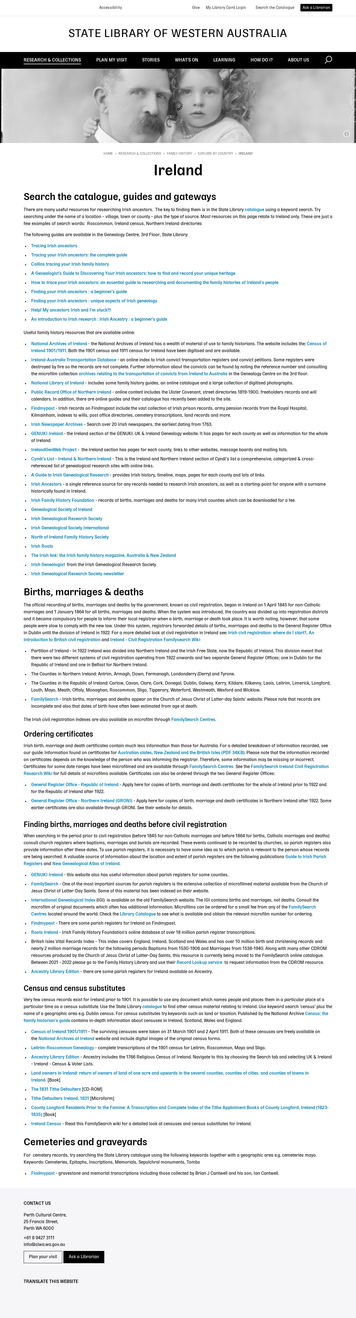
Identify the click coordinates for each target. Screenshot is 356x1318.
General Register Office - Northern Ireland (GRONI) (81, 801)
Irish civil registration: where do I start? (267, 633)
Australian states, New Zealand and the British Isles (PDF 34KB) (180, 753)
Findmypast (43, 409)
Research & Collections (139, 153)
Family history (179, 153)
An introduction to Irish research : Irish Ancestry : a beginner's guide (99, 320)
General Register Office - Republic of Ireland (74, 785)
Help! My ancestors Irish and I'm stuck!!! (71, 310)
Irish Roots (42, 547)
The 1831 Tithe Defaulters (56, 1090)
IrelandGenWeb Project (53, 450)
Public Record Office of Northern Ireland (71, 392)
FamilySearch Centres (193, 720)
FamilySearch (44, 700)
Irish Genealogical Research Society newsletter (77, 574)
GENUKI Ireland (47, 434)
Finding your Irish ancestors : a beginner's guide (79, 292)
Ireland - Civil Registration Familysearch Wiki (155, 640)
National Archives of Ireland (59, 344)
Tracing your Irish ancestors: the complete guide (79, 255)
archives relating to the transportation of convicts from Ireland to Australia (153, 374)
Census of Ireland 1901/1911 (59, 1032)
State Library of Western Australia (177, 34)
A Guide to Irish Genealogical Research (70, 475)
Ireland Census (46, 1124)
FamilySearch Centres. (211, 767)
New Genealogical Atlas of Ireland (86, 864)
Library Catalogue (138, 914)
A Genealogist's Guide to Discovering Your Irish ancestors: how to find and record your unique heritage (133, 274)
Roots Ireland (44, 933)
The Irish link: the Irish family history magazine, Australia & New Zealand (103, 556)
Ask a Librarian (84, 1257)
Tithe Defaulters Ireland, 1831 (60, 1099)
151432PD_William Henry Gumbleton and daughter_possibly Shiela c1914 (346, 134)
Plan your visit (43, 1257)
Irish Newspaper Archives (57, 425)
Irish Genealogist (48, 565)
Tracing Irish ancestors (54, 246)
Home (108, 153)
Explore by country (215, 153)
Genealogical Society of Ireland (61, 510)
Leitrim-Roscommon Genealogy (62, 1048)
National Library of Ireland (57, 383)
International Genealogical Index (63, 900)
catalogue (254, 210)
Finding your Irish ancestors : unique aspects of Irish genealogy (94, 301)
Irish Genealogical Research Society (66, 519)
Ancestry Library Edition (55, 972)
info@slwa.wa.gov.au (44, 1245)
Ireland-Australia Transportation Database (73, 360)
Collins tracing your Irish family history (70, 264)
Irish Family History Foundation (62, 501)
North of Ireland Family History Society (70, 537)
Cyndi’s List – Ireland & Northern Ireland (71, 459)
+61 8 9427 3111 (39, 1238)
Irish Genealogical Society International (70, 528)
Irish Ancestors (46, 485)
